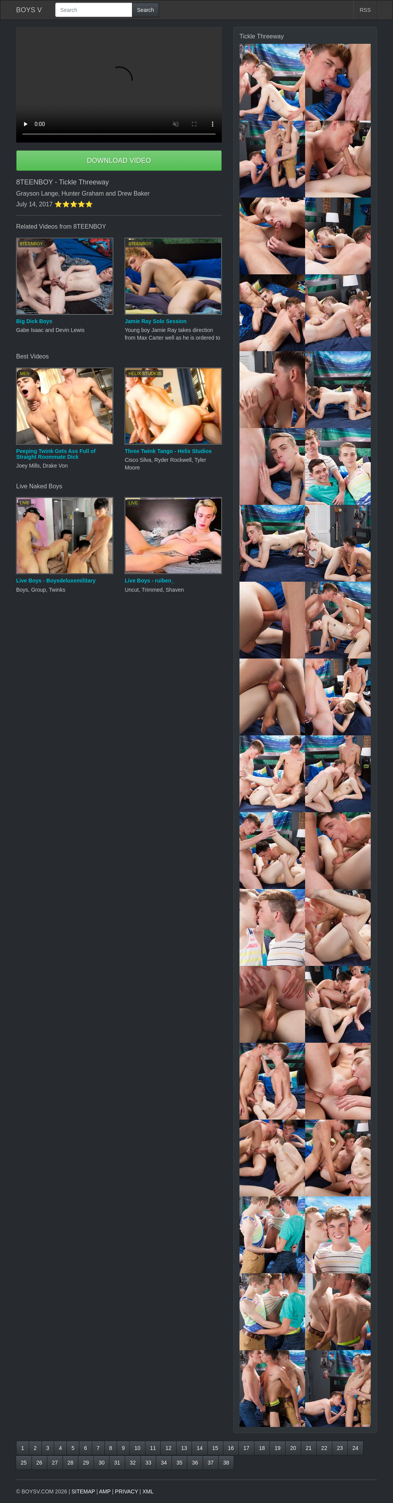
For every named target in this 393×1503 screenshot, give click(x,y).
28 (71, 1463)
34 (164, 1463)
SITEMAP (83, 1491)
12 (168, 1448)
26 (39, 1463)
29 (86, 1463)
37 (211, 1463)
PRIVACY (126, 1491)
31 (117, 1463)
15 (215, 1448)
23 (340, 1448)
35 (180, 1463)
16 (231, 1448)
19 (277, 1448)
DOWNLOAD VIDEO (119, 160)
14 (199, 1448)
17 (246, 1448)
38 (226, 1463)
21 (309, 1448)
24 (355, 1448)
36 (195, 1463)
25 (24, 1463)
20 (293, 1448)
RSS (365, 10)
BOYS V (29, 10)
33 (148, 1463)
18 (262, 1448)
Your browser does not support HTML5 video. (119, 85)
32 (133, 1463)
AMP (105, 1491)
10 (137, 1448)
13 (184, 1448)
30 (102, 1463)
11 (153, 1448)
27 (55, 1463)
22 (324, 1448)
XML (148, 1491)
